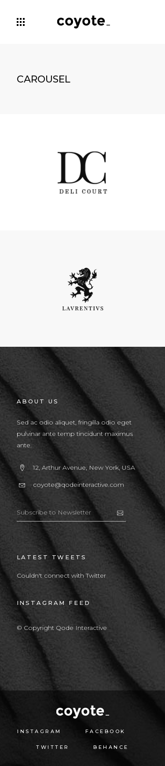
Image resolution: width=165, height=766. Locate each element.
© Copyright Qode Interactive (62, 628)
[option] (82, 174)
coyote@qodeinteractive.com (78, 485)
